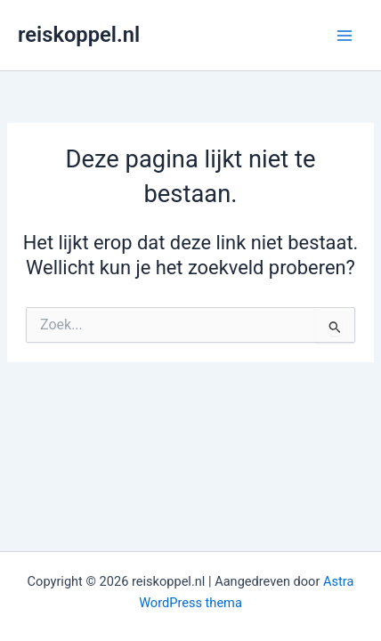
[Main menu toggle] (344, 35)
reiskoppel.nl (79, 34)
